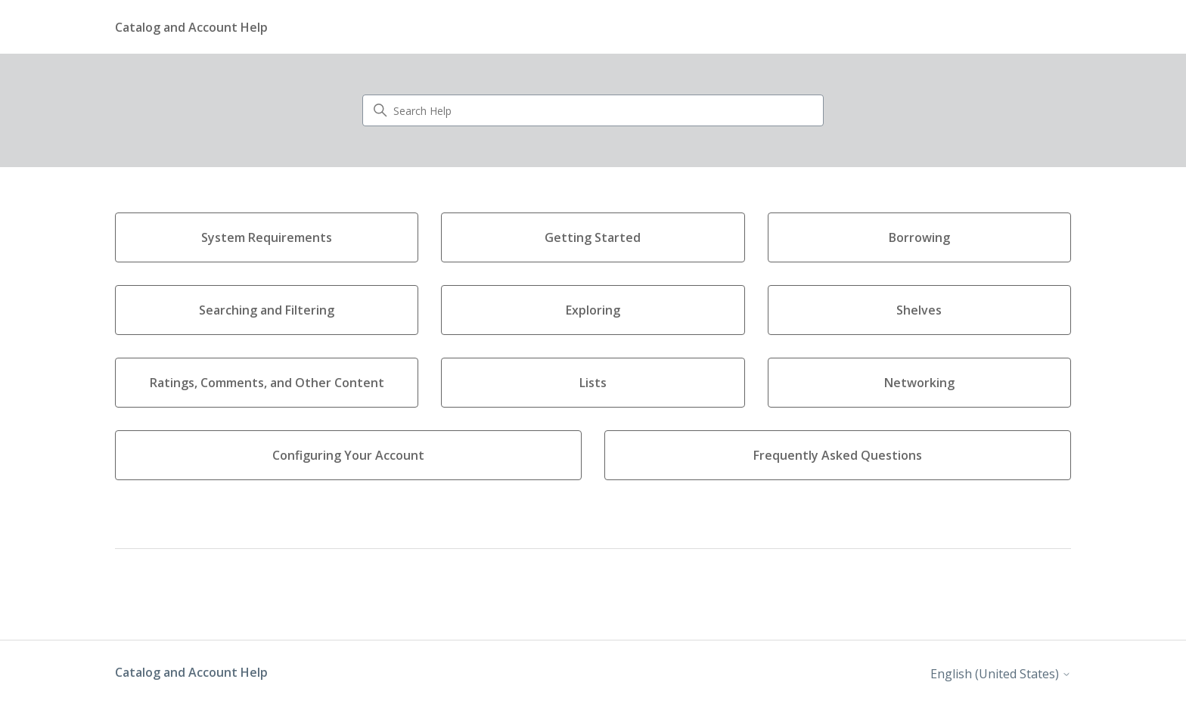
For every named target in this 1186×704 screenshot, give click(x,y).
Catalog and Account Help (191, 672)
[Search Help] (593, 110)
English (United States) (1000, 674)
